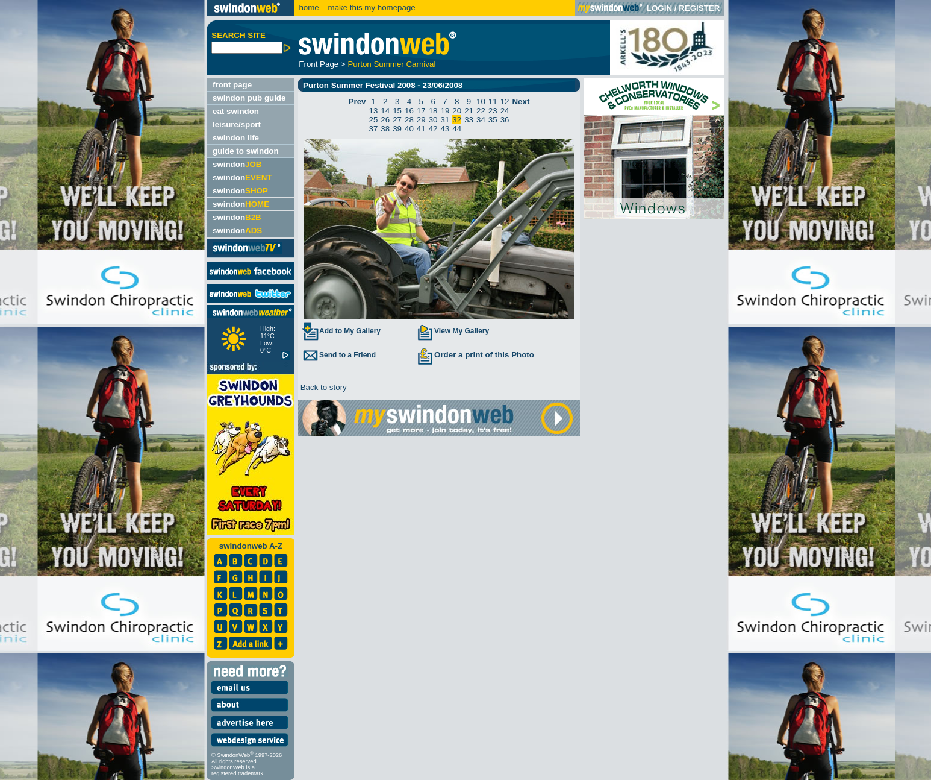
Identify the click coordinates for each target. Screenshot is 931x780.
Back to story (322, 387)
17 (421, 110)
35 (492, 119)
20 (456, 110)
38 (385, 128)
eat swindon (236, 111)
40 (409, 128)
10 (480, 101)
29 (421, 119)
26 (385, 119)
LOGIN (659, 8)
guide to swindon (246, 151)
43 (445, 128)
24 (504, 110)
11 (492, 101)
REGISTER (699, 8)
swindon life (236, 137)
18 (433, 110)
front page (232, 84)
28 (409, 119)
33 (468, 119)
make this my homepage (371, 7)
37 (373, 128)
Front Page (318, 64)
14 (385, 110)
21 (468, 110)
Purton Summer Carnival (391, 64)
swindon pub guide (249, 97)
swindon (237, 164)
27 (397, 119)
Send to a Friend (338, 355)
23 (492, 110)
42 (433, 128)
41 (421, 128)
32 (456, 119)
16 (409, 110)
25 (373, 119)
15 (397, 110)
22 (480, 110)
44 (456, 128)
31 (445, 119)
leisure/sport (237, 124)
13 (373, 110)
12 (504, 101)
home (309, 7)
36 (504, 119)
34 (480, 119)
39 (397, 128)
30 (433, 119)
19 (445, 110)
